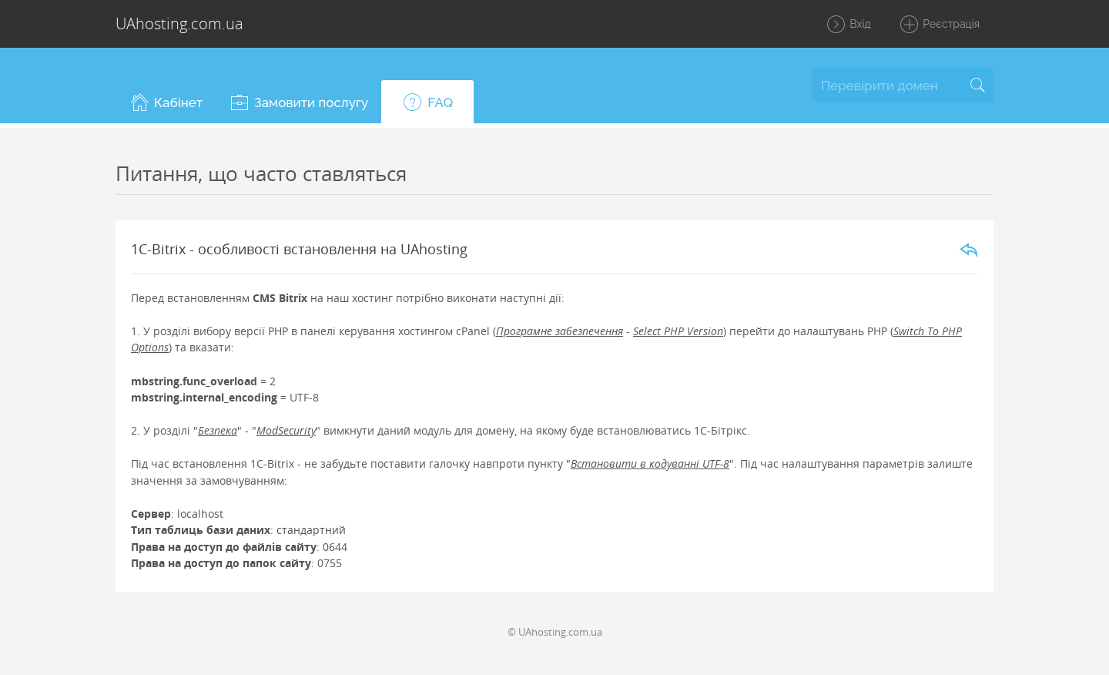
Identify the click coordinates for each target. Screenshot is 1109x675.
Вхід (848, 24)
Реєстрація (939, 24)
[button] (166, 101)
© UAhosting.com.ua (555, 632)
